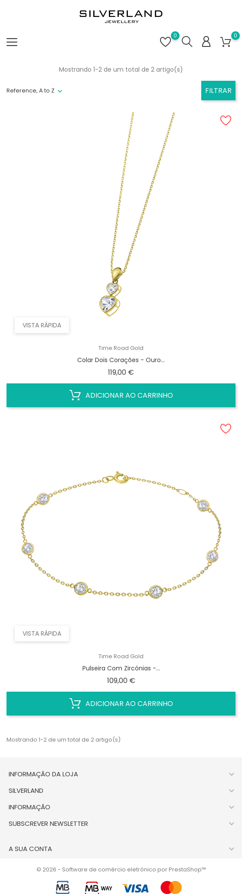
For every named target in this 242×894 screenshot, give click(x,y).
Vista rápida (42, 324)
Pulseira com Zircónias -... (121, 668)
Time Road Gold (121, 348)
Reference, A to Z (31, 90)
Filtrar (218, 91)
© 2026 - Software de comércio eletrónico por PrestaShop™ (121, 869)
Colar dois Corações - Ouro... (121, 360)
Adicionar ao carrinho (121, 395)
